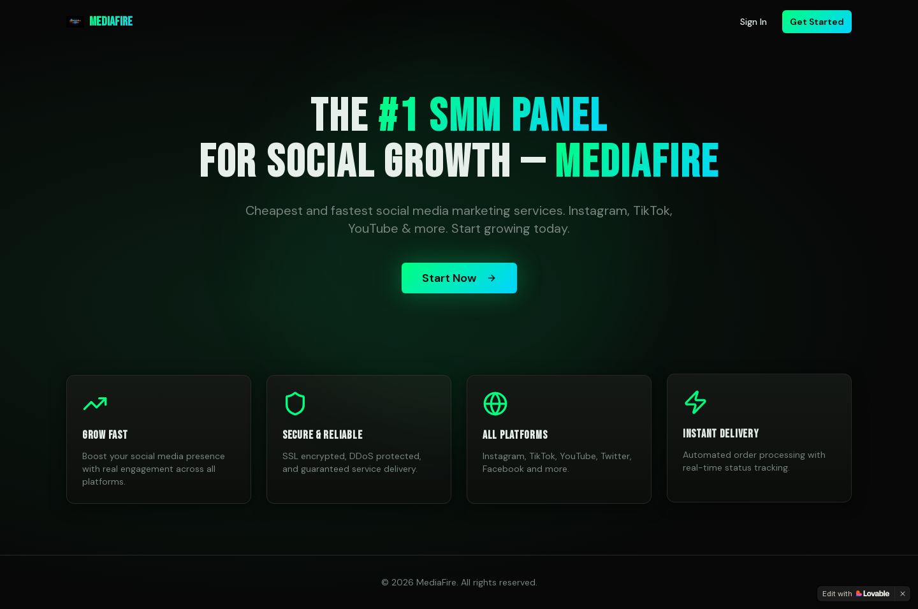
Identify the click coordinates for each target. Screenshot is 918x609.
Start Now (459, 278)
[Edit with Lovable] (855, 593)
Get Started (817, 21)
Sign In (753, 21)
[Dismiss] (902, 593)
